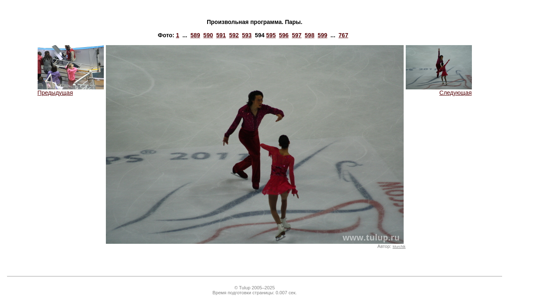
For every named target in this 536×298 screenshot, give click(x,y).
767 (343, 35)
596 (284, 35)
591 (221, 35)
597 (297, 35)
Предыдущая (71, 90)
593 (246, 35)
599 (322, 35)
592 (234, 35)
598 (309, 35)
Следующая (439, 90)
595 (270, 35)
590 (208, 35)
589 (195, 35)
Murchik (398, 247)
